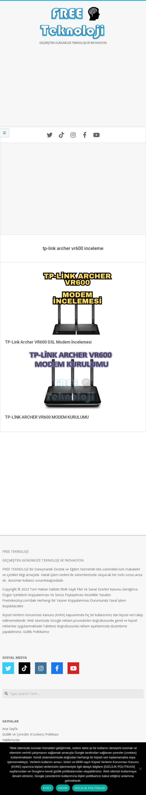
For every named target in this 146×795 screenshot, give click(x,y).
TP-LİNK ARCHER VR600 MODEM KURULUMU (47, 417)
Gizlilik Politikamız (36, 631)
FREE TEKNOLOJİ (15, 551)
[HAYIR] (140, 768)
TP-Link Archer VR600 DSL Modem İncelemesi (48, 342)
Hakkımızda (11, 740)
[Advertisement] (73, 89)
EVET (47, 788)
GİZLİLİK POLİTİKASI (90, 788)
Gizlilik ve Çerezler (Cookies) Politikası (30, 734)
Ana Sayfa (9, 728)
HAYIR (63, 788)
